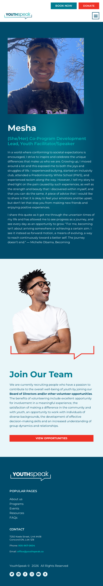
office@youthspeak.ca (30, 551)
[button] (95, 15)
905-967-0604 (26, 545)
